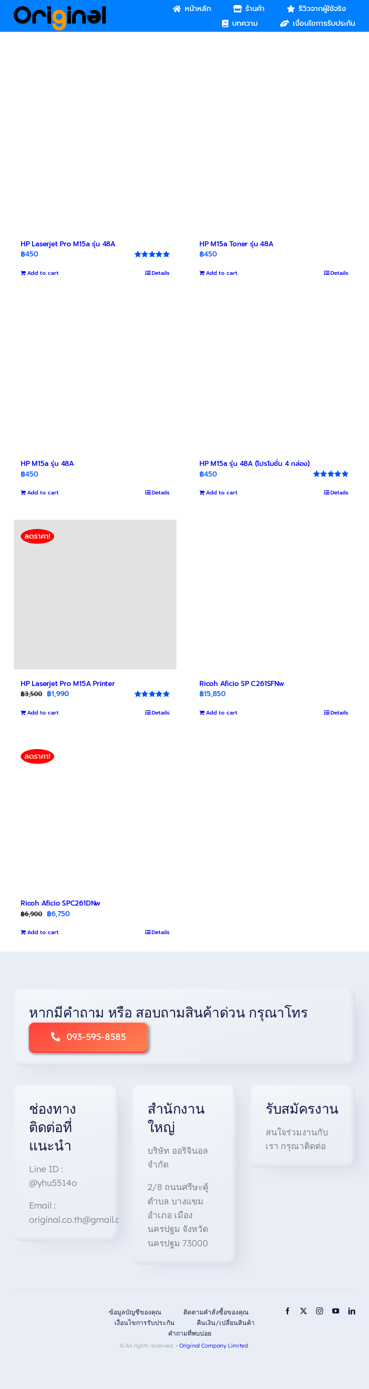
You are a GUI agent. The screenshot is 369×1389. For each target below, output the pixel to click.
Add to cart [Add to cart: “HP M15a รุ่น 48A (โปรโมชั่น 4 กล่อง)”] (222, 492)
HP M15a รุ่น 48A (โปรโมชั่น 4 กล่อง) (254, 464)
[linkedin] (351, 1311)
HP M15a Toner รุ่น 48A (236, 244)
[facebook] (287, 1311)
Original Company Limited (213, 1345)
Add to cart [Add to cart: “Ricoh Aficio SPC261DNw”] (43, 932)
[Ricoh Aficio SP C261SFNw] (274, 594)
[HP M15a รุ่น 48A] (95, 375)
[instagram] (319, 1311)
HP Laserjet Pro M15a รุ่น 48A (68, 244)
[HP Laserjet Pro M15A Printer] (95, 594)
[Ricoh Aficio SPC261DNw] (95, 814)
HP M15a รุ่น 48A (47, 464)
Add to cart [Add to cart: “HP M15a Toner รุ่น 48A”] (222, 273)
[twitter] (303, 1311)
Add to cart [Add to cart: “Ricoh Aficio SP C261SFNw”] (222, 713)
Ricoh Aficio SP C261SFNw (241, 684)
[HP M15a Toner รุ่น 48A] (274, 155)
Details (161, 273)
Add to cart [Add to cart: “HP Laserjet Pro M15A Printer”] (43, 713)
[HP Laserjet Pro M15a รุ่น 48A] (95, 155)
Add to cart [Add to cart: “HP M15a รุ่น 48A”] (43, 492)
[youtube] (335, 1311)
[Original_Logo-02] (60, 9)
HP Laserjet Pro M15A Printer (68, 684)
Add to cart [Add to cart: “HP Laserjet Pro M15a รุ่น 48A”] (43, 273)
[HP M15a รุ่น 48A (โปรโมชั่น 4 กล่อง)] (274, 375)
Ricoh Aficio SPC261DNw (60, 903)
